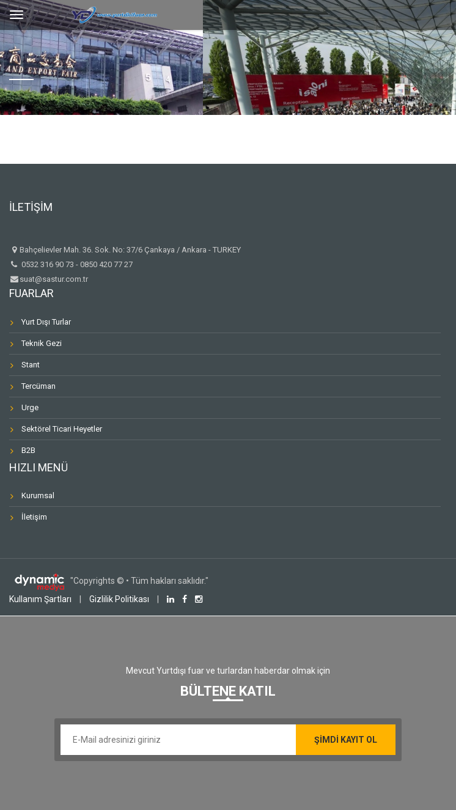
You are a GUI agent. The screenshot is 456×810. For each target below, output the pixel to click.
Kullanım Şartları (40, 599)
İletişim (34, 516)
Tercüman (38, 386)
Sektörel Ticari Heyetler (61, 428)
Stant (30, 364)
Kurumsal (37, 495)
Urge (30, 407)
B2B (28, 450)
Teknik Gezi (41, 343)
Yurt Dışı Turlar (46, 321)
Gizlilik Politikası (119, 599)
